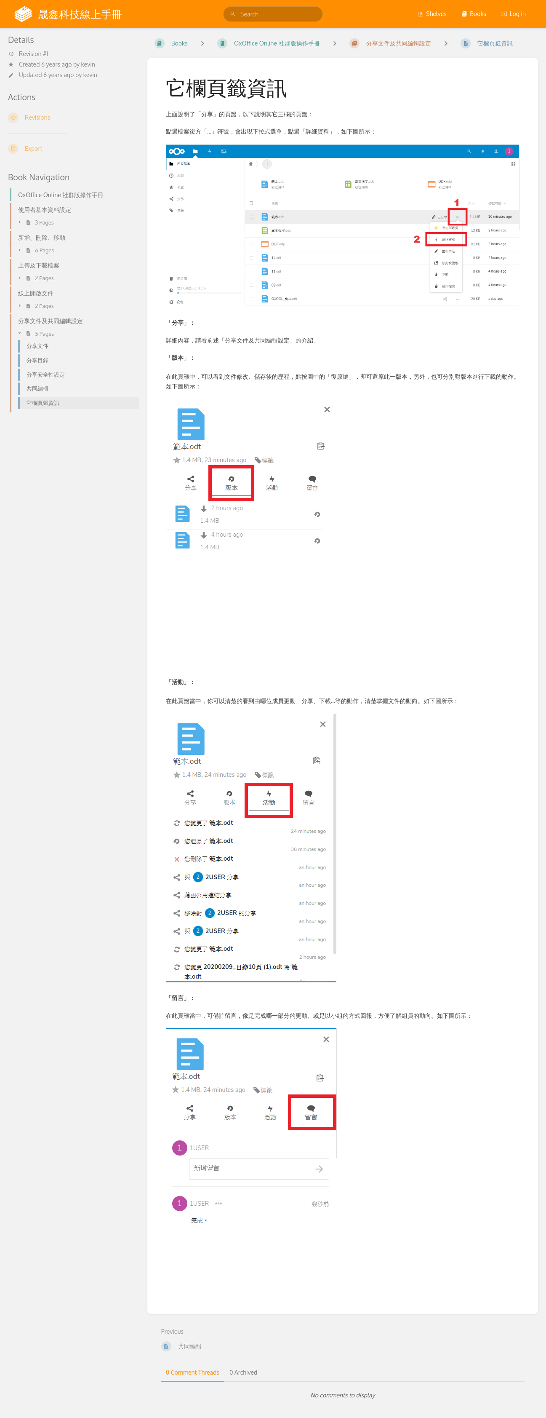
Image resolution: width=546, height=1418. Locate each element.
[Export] (71, 149)
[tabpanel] (343, 1395)
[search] (273, 14)
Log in (513, 13)
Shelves (432, 13)
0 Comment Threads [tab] (192, 1372)
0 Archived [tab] (243, 1372)
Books (473, 13)
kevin (88, 64)
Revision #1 (28, 54)
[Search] (233, 14)
